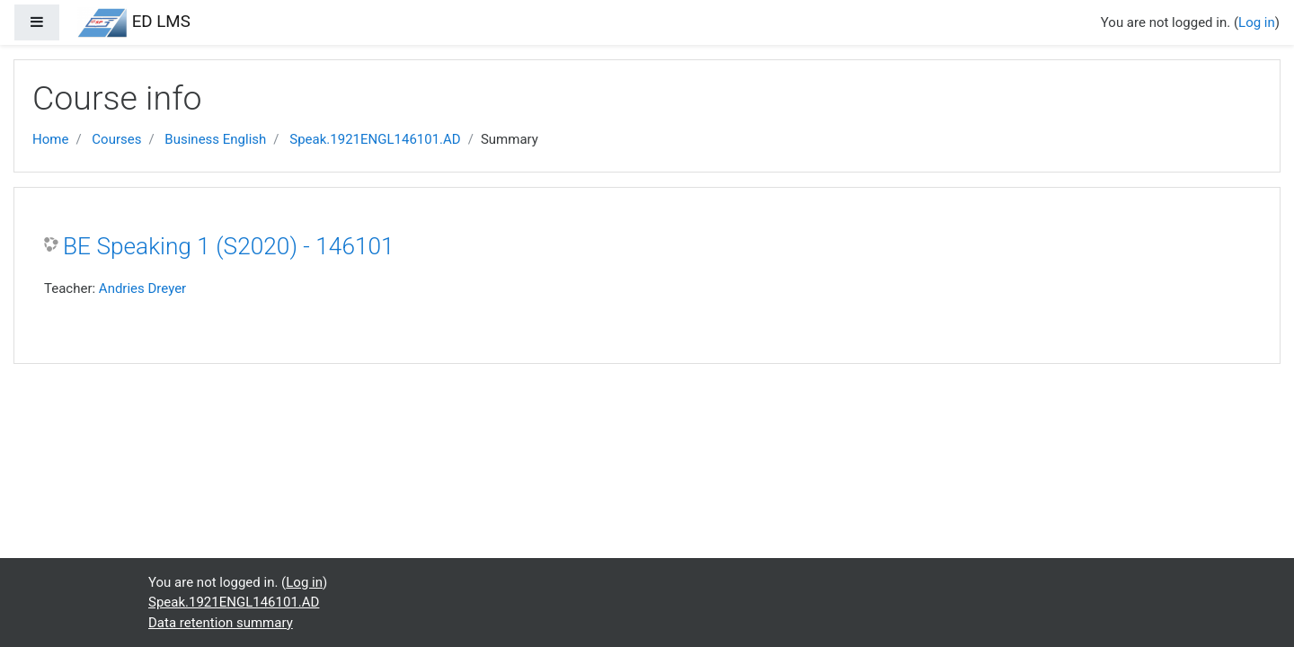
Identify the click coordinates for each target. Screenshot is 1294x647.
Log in (1256, 22)
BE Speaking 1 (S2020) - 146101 (228, 246)
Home (50, 139)
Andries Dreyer (142, 288)
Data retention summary (220, 623)
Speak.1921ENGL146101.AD (374, 139)
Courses (116, 139)
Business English (215, 139)
